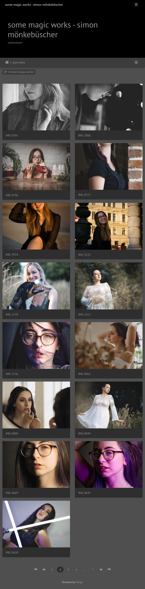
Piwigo (79, 582)
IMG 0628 (12, 552)
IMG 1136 (12, 374)
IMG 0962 (84, 374)
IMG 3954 (12, 254)
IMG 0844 (84, 433)
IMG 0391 (12, 135)
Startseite (7, 62)
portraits (19, 62)
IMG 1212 (84, 314)
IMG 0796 (12, 195)
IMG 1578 (12, 314)
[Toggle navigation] (136, 4)
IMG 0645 (84, 493)
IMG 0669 (12, 493)
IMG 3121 (84, 254)
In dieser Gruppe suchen (19, 71)
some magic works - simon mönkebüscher (34, 4)
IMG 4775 (84, 195)
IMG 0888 (12, 433)
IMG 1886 (84, 135)
